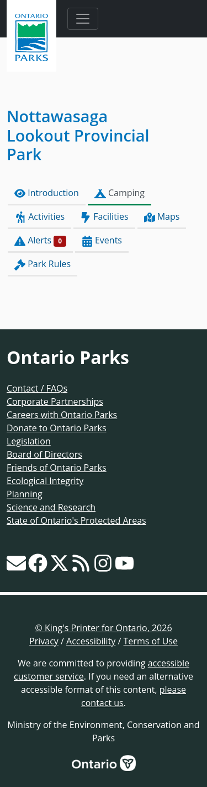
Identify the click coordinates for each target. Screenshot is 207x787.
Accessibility (90, 641)
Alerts (40, 240)
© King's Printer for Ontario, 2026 (103, 628)
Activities (39, 216)
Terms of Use (151, 641)
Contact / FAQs (37, 388)
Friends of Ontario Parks (57, 468)
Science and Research (51, 507)
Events (102, 240)
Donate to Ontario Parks (57, 428)
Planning (25, 494)
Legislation (29, 441)
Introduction (46, 193)
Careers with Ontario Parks (62, 415)
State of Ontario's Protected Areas (76, 520)
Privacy (44, 641)
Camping (119, 193)
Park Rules (42, 264)
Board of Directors (44, 454)
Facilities (104, 216)
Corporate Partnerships (55, 401)
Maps (162, 216)
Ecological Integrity (45, 481)
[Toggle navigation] (82, 19)
